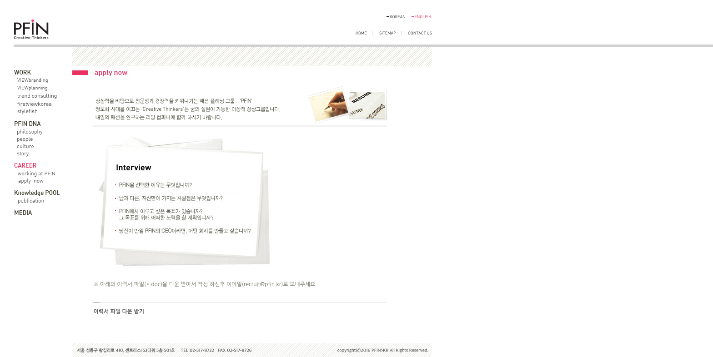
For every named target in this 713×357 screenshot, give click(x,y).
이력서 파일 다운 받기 (118, 311)
